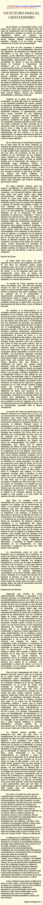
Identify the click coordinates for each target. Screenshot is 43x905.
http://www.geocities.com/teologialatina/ (28, 6)
